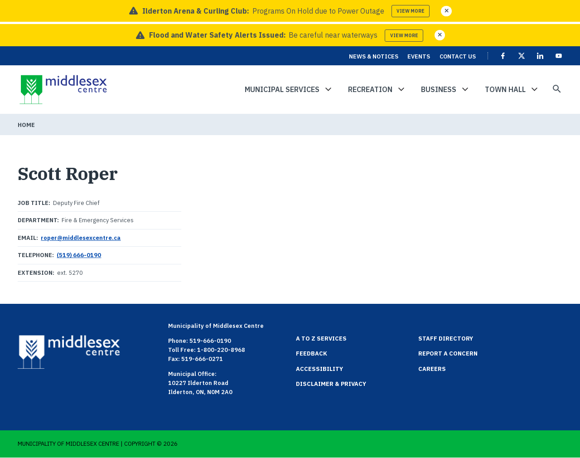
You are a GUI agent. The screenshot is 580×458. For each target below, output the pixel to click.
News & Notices (373, 56)
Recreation (370, 89)
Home (26, 125)
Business (438, 89)
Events (418, 56)
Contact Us (458, 56)
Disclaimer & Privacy (331, 384)
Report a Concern (448, 353)
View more (410, 11)
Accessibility (319, 369)
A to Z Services (321, 338)
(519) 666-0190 (79, 255)
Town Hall (505, 89)
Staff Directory (445, 338)
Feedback (311, 353)
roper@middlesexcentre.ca (81, 238)
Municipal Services (282, 89)
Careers (432, 369)
